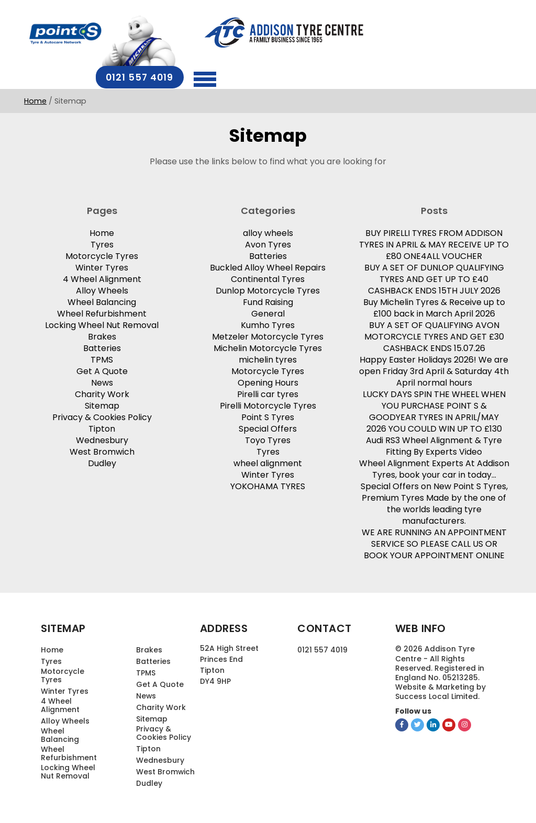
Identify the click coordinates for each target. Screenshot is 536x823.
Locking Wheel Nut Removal (102, 324)
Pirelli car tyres (267, 393)
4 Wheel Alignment (102, 278)
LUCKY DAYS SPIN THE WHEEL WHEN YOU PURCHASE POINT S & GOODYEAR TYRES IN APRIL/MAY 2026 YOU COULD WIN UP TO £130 (434, 410)
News (102, 382)
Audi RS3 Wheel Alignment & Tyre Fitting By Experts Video (434, 445)
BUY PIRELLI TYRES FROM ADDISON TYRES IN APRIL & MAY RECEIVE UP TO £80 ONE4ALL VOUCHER (434, 243)
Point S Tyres (267, 416)
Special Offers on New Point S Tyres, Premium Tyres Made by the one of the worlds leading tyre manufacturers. (434, 502)
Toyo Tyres (268, 439)
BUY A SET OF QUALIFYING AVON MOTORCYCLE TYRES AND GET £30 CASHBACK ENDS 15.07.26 (434, 335)
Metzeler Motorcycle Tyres (267, 336)
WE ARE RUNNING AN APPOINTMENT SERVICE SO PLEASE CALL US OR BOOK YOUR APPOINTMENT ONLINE (434, 542)
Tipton (101, 428)
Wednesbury (102, 439)
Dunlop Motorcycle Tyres (268, 290)
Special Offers (268, 428)
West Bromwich (102, 451)
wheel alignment (267, 462)
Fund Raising (268, 301)
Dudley (102, 462)
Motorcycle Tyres (101, 255)
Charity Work (102, 393)
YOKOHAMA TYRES (267, 485)
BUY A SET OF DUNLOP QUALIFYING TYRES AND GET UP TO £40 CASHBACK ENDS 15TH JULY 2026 (434, 278)
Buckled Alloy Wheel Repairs (268, 267)
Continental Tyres (268, 278)
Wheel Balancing (102, 301)
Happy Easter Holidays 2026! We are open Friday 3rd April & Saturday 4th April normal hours (434, 370)
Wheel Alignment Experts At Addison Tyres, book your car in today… (434, 468)
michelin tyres (268, 359)
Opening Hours (268, 382)
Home (35, 82)
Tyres (102, 244)
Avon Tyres (268, 244)
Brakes (102, 336)
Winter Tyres (101, 267)
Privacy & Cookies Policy (102, 416)
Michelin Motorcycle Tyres (268, 347)
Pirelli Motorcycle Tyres (268, 405)
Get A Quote (102, 370)
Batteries (102, 347)
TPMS (102, 359)
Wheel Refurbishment (102, 313)
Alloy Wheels (102, 290)
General (268, 313)
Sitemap (102, 405)
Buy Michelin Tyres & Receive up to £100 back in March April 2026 (434, 307)
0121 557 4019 (429, 34)
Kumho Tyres (268, 324)
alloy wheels (268, 232)
